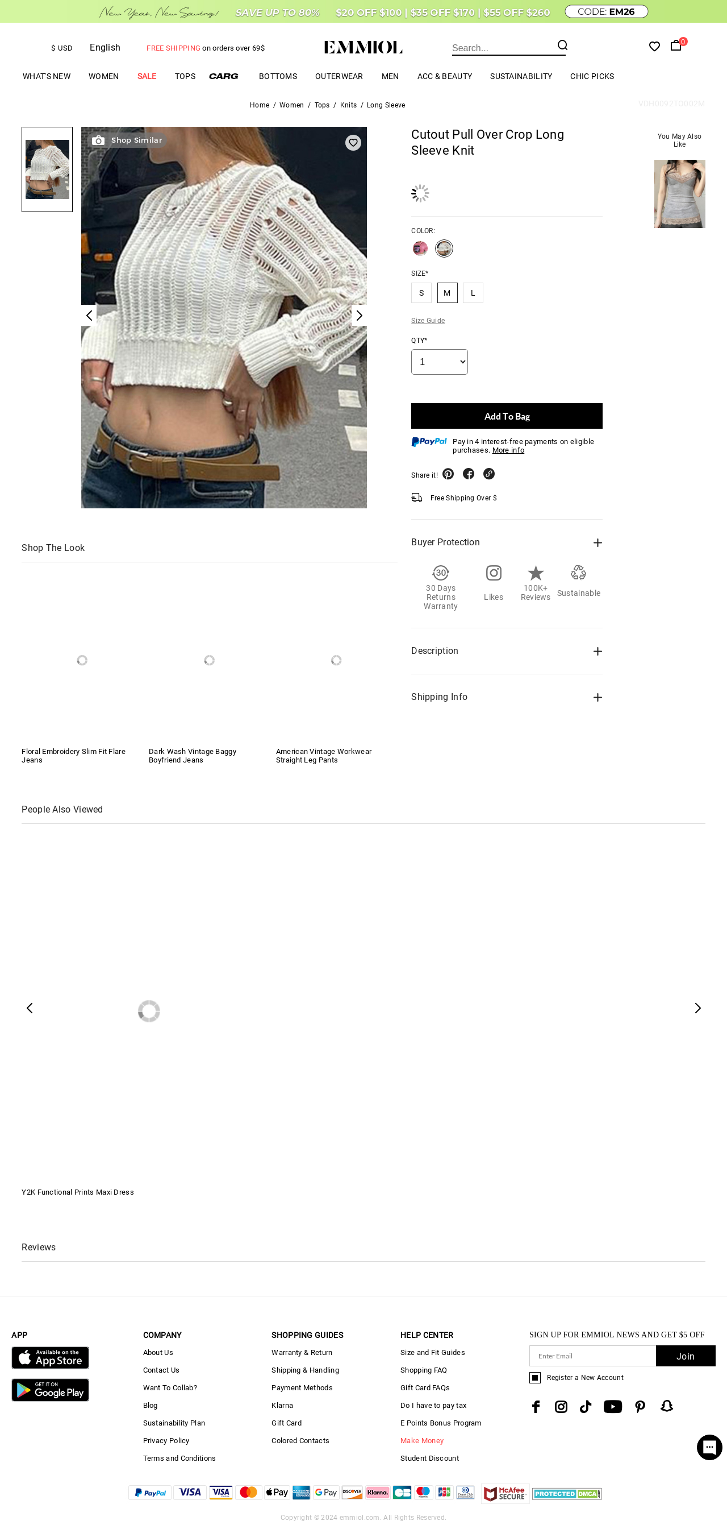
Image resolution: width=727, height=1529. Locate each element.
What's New (46, 76)
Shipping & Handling (305, 1370)
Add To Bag (507, 416)
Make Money (422, 1440)
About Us (158, 1352)
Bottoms (278, 76)
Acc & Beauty (445, 76)
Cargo (227, 76)
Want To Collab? (170, 1387)
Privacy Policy (166, 1440)
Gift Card (286, 1423)
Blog (150, 1405)
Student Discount (429, 1458)
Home (259, 105)
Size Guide (428, 321)
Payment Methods (302, 1387)
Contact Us (161, 1370)
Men (390, 76)
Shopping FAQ (424, 1370)
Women (104, 76)
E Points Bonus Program (441, 1423)
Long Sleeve (386, 105)
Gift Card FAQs (425, 1387)
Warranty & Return (301, 1352)
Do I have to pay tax (433, 1405)
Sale (147, 76)
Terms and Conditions (179, 1458)
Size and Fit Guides (432, 1352)
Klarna (282, 1405)
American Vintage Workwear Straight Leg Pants (324, 755)
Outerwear (339, 76)
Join (685, 1356)
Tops (185, 76)
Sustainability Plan (174, 1423)
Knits (348, 105)
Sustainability (521, 76)
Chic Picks (592, 76)
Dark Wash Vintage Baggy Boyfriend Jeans (192, 755)
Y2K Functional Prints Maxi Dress (78, 1192)
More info (508, 450)
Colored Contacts (300, 1440)
